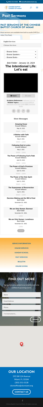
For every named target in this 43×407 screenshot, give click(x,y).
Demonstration (24, 102)
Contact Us (21, 392)
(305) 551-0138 (21, 382)
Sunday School (21, 252)
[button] (22, 344)
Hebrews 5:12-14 (29, 100)
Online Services (21, 248)
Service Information (21, 243)
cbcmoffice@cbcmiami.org (21, 385)
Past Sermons (21, 257)
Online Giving (21, 266)
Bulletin (21, 262)
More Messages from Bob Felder (20, 103)
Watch (14, 96)
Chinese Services (10, 45)
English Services (9, 41)
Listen (29, 96)
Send (35, 320)
